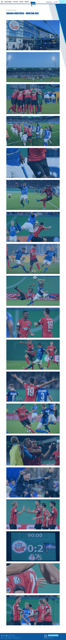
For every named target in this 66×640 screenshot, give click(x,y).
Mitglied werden (8, 1)
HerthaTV (27, 1)
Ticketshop (15, 1)
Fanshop (21, 1)
